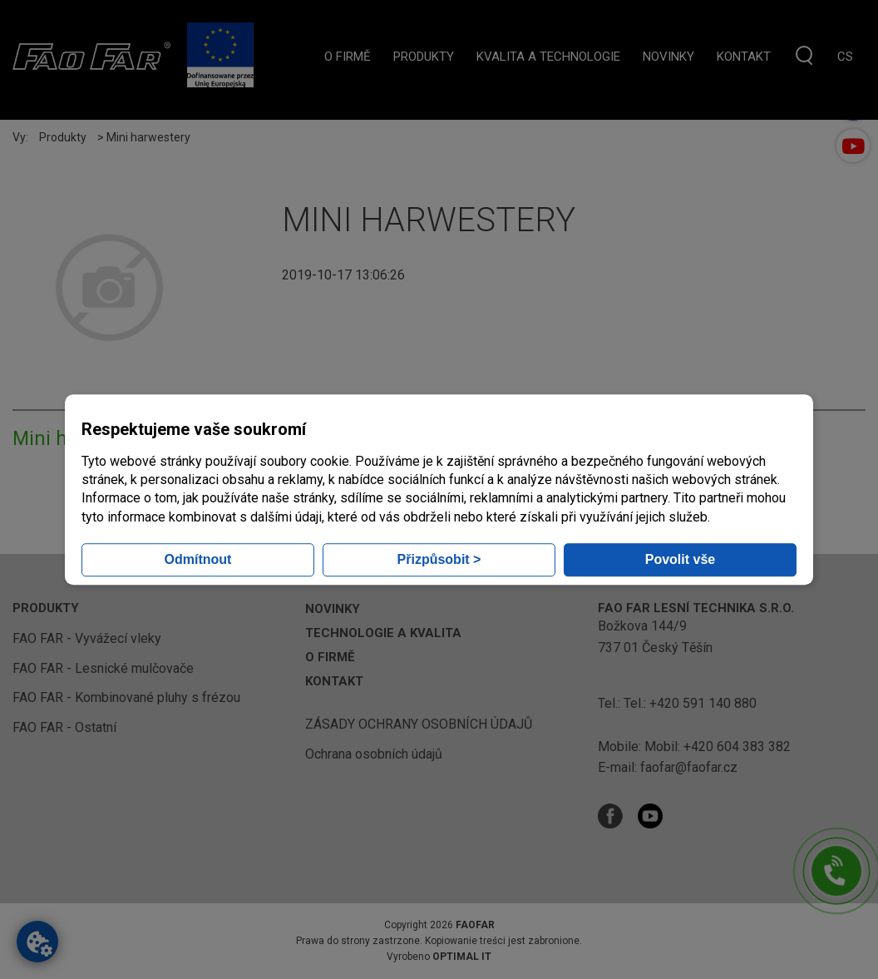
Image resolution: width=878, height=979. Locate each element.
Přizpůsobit (439, 559)
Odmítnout (198, 559)
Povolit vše (680, 559)
